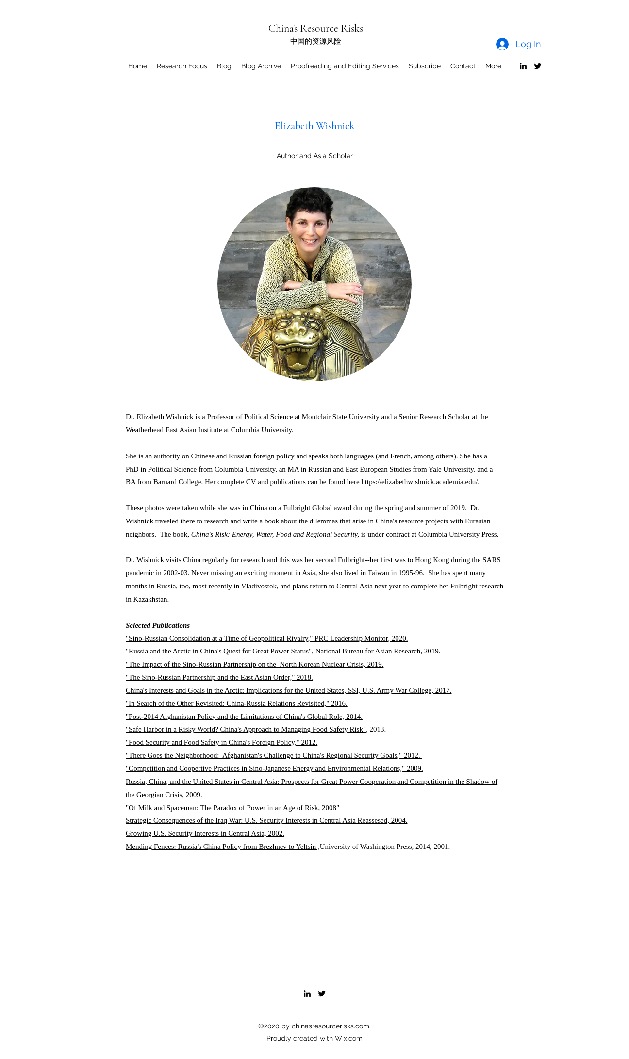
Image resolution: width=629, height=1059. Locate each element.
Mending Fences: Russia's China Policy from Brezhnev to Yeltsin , (223, 846)
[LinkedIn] (523, 66)
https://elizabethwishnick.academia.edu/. (420, 482)
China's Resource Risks (315, 28)
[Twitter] (538, 66)
